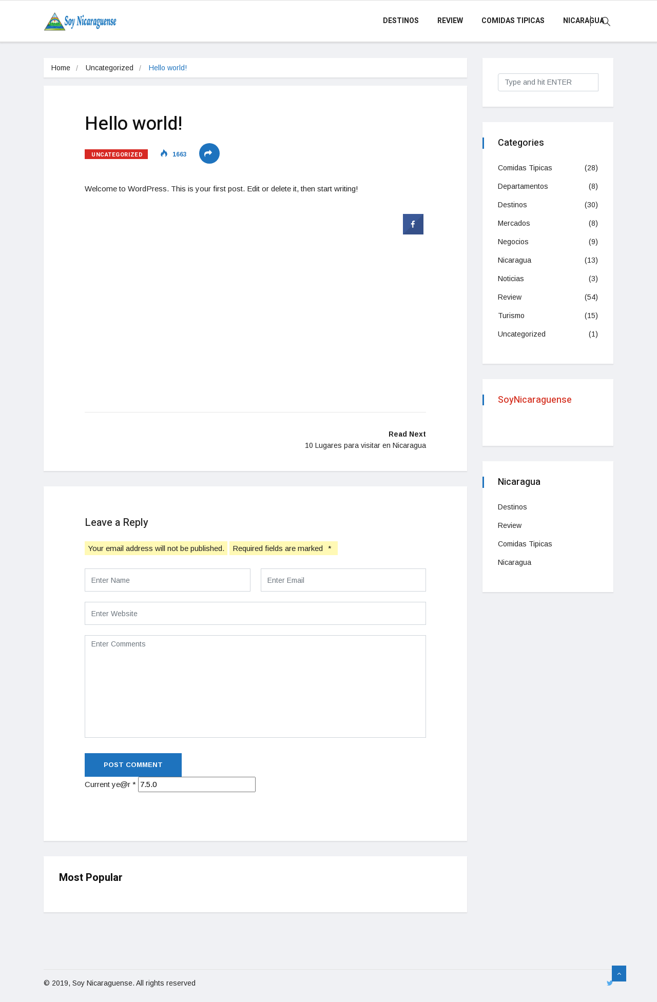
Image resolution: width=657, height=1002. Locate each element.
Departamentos (523, 186)
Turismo (511, 315)
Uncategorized (109, 68)
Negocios (513, 242)
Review (450, 20)
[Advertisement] (255, 312)
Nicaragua (583, 20)
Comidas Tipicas (513, 20)
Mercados (514, 223)
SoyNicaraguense (535, 400)
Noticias (511, 278)
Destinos (401, 20)
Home (60, 68)
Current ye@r (110, 784)
